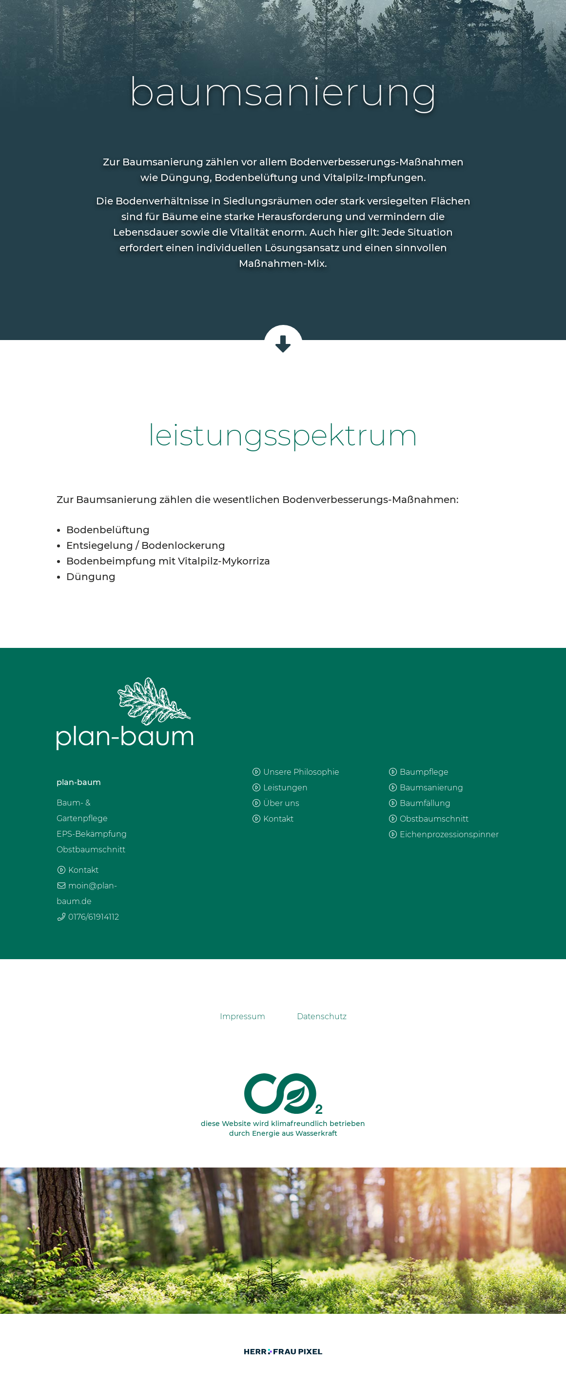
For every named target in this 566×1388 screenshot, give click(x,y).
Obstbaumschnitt (428, 819)
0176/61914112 (88, 917)
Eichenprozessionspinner (443, 834)
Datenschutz (322, 1016)
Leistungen (280, 787)
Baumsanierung (425, 787)
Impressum (242, 1016)
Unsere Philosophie (295, 772)
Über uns (275, 803)
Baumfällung (419, 803)
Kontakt (77, 870)
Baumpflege (418, 772)
